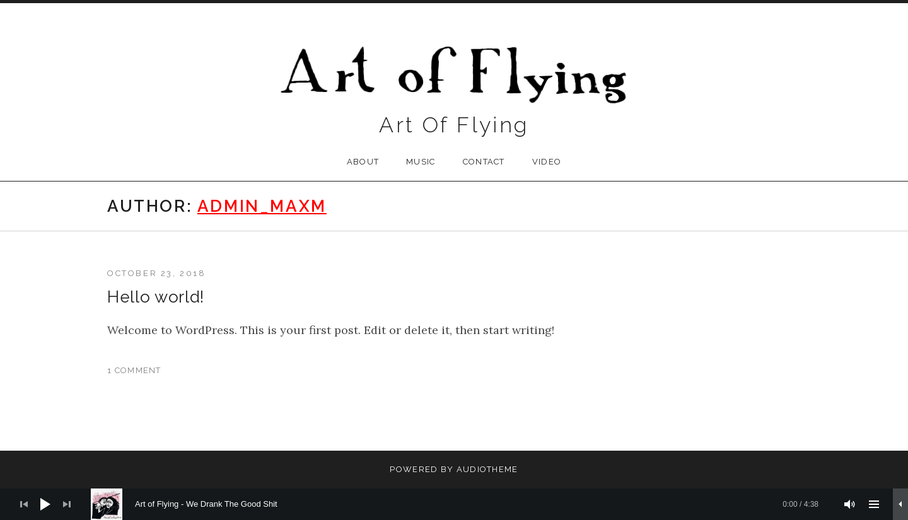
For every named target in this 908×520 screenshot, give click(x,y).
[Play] (45, 504)
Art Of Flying (453, 124)
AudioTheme (487, 469)
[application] (454, 504)
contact (484, 161)
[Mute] (850, 504)
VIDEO (547, 161)
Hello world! (155, 296)
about (363, 161)
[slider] (461, 504)
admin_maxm (262, 206)
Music (421, 161)
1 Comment (134, 370)
